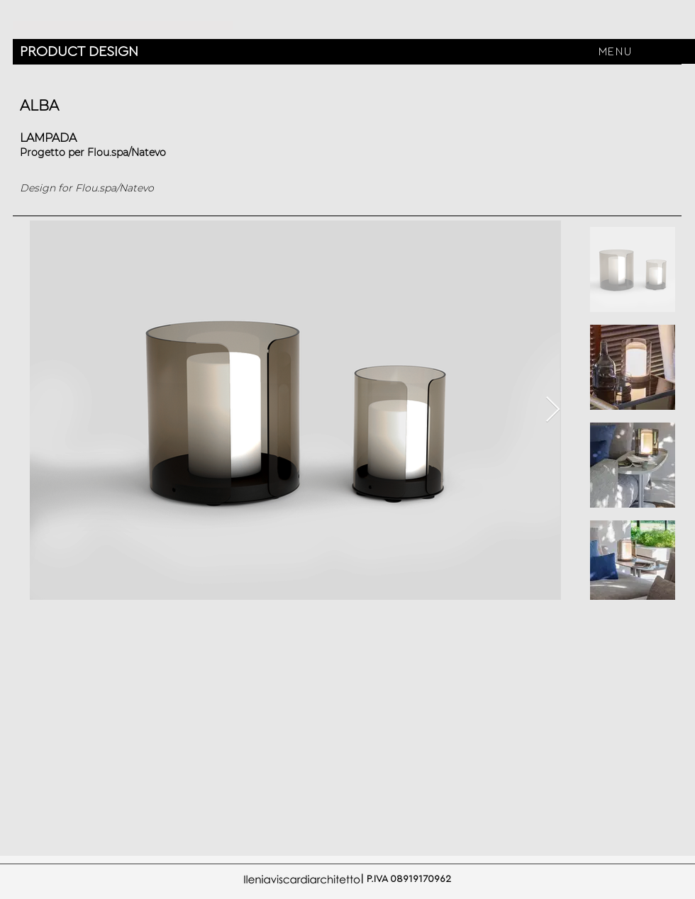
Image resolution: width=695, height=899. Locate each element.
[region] (616, 32)
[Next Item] (553, 410)
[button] (616, 51)
